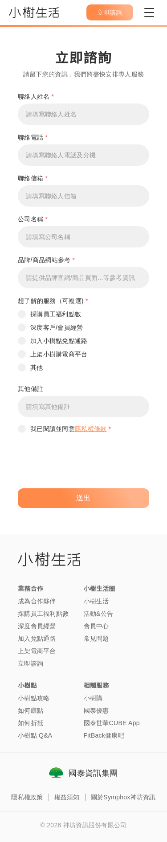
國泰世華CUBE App (112, 722)
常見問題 (96, 638)
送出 (83, 498)
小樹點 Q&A (35, 735)
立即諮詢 (30, 663)
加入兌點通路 (37, 638)
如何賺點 (30, 710)
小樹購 (93, 698)
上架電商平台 (37, 650)
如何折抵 (30, 722)
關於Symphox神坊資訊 (123, 797)
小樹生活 (96, 601)
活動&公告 (99, 613)
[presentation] (85, 462)
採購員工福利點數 (43, 613)
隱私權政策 (27, 797)
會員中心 (96, 626)
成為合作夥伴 (37, 601)
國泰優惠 (96, 710)
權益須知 (67, 797)
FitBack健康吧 (104, 735)
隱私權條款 (90, 428)
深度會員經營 (37, 626)
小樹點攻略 (33, 698)
